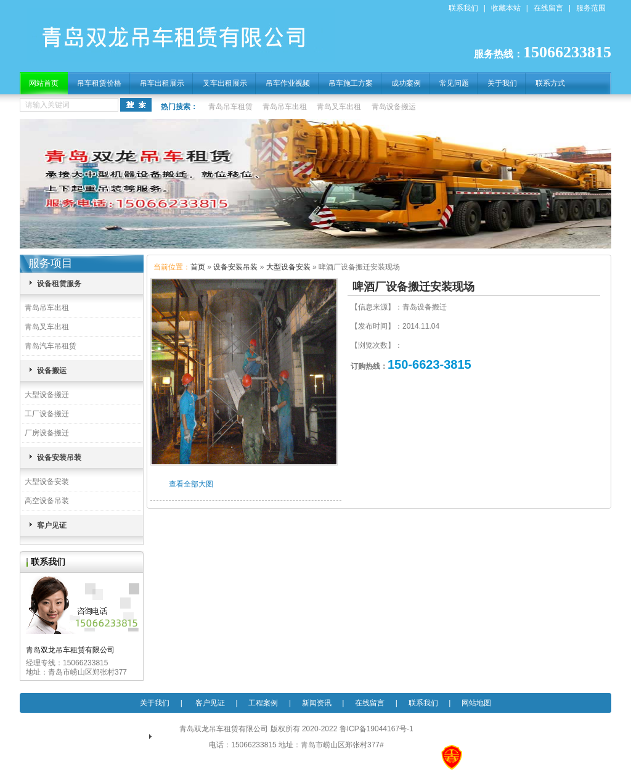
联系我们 (463, 8)
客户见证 (52, 525)
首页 (197, 267)
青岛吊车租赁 (230, 106)
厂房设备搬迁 (47, 433)
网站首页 (44, 83)
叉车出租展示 (225, 83)
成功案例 (406, 83)
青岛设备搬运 (394, 106)
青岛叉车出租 (339, 106)
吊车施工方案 (350, 83)
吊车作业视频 (288, 83)
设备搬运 (52, 370)
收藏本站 (506, 8)
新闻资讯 (317, 703)
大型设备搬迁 (47, 394)
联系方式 (550, 83)
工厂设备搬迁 (47, 413)
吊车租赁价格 (99, 83)
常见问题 (454, 83)
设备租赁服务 (59, 283)
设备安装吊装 (59, 457)
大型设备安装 (47, 481)
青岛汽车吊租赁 (50, 346)
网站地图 (476, 703)
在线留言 (548, 8)
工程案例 (263, 703)
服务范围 (591, 8)
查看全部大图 (191, 484)
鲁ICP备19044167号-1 (376, 729)
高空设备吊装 (47, 500)
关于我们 (502, 83)
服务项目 (50, 263)
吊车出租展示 (162, 83)
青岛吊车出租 (285, 106)
